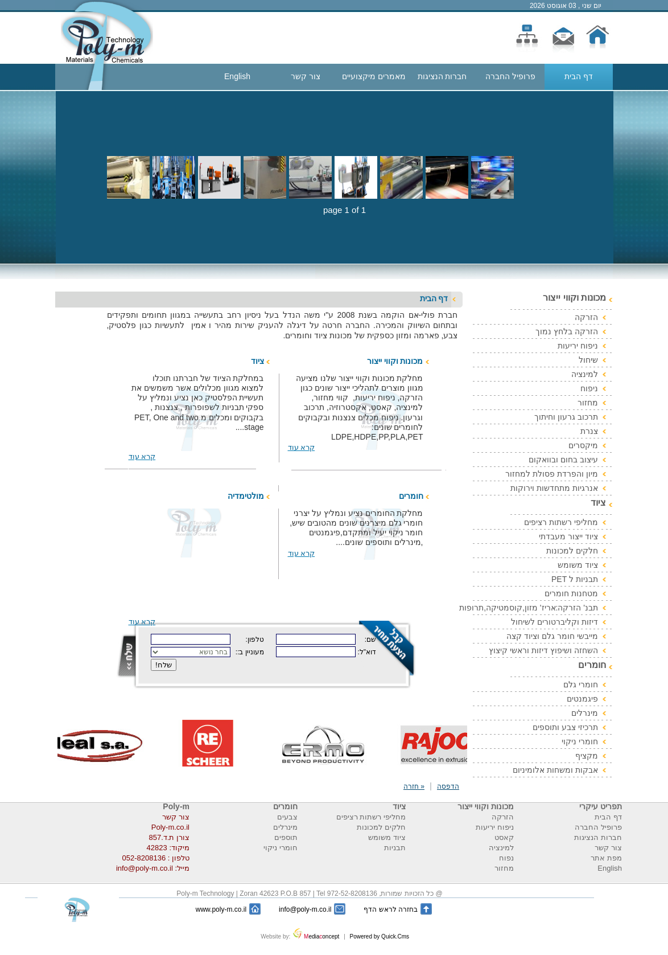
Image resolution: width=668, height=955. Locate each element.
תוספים (286, 837)
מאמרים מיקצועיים (374, 76)
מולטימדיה (246, 496)
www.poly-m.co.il (221, 909)
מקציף (586, 755)
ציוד (257, 361)
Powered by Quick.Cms (378, 936)
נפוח (506, 858)
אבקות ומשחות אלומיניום (555, 769)
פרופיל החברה (510, 76)
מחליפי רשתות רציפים (561, 522)
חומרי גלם (580, 684)
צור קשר (305, 76)
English (237, 76)
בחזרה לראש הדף (391, 909)
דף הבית (578, 76)
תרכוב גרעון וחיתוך (566, 416)
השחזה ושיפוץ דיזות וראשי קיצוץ (543, 650)
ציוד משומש (578, 564)
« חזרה (413, 786)
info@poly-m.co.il (305, 909)
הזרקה (586, 317)
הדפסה (448, 786)
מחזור (588, 402)
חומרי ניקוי (580, 741)
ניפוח (589, 388)
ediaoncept (317, 936)
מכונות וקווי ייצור (395, 361)
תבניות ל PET (574, 579)
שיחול (588, 359)
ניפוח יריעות (578, 345)
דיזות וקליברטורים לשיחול (554, 621)
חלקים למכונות (572, 550)
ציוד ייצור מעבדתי (568, 536)
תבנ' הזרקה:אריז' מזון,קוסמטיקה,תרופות (528, 607)
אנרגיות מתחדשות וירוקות (554, 488)
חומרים (411, 496)
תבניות (395, 847)
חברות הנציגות (442, 76)
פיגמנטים (582, 698)
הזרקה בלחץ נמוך (566, 331)
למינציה (584, 374)
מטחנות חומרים (571, 593)
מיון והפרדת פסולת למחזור (551, 473)
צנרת (589, 431)
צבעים (287, 817)
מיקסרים (583, 445)
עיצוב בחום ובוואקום (563, 459)
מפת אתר (606, 858)
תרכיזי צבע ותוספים (565, 727)
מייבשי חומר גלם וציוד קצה (552, 636)
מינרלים (584, 713)
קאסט (504, 837)
